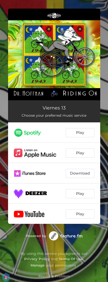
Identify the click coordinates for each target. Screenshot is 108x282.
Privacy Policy (37, 259)
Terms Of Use (71, 259)
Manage (38, 265)
